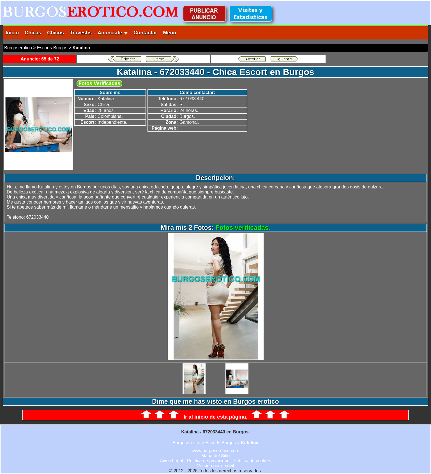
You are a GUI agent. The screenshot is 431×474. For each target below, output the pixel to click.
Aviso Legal (171, 460)
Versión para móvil (215, 465)
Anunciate (113, 33)
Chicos (55, 33)
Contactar (145, 33)
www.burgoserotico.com (215, 450)
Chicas (33, 33)
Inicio (12, 33)
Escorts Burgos (52, 47)
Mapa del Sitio (215, 455)
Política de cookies (252, 460)
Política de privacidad (208, 460)
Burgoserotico (18, 47)
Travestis (81, 33)
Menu (169, 33)
